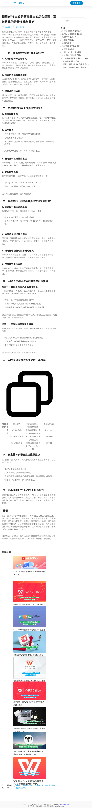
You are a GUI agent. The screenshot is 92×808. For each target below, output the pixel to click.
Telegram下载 (64, 804)
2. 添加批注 (66, 43)
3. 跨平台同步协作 (69, 37)
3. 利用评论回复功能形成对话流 (75, 58)
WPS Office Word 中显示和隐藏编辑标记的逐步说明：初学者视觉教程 (29, 753)
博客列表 (9, 786)
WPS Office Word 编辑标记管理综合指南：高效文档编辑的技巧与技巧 (28, 782)
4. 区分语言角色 (68, 49)
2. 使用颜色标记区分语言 (72, 55)
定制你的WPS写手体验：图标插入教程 (28, 655)
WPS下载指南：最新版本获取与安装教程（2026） (29, 573)
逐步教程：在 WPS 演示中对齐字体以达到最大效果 (28, 703)
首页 (3, 786)
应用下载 (77, 3)
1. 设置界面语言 (68, 40)
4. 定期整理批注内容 (71, 61)
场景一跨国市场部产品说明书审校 (76, 64)
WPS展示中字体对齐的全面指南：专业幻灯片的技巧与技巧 (29, 730)
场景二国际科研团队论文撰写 (74, 67)
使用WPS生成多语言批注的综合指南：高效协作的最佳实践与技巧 (35, 786)
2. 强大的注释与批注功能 (72, 34)
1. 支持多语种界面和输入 (71, 31)
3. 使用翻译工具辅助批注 (72, 46)
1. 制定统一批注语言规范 (72, 52)
